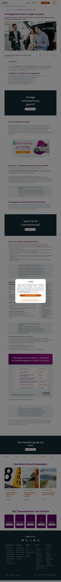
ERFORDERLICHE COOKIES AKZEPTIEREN (30, 300)
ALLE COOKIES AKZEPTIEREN (30, 295)
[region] (30, 291)
